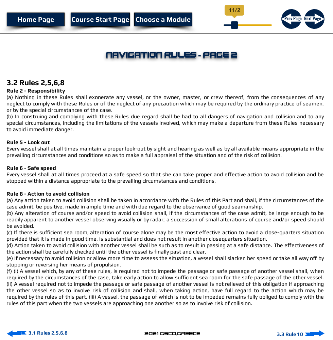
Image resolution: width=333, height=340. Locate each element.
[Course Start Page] (100, 19)
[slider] (234, 25)
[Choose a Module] (163, 19)
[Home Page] (36, 19)
